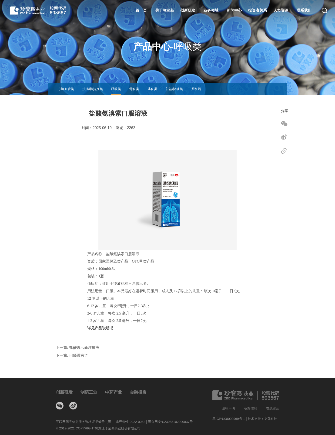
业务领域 (211, 10)
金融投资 (138, 392)
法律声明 (228, 408)
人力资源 (280, 10)
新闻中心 (234, 10)
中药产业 (113, 392)
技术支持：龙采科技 (262, 419)
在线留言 (272, 408)
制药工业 (88, 392)
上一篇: (77, 348)
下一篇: (72, 355)
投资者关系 (257, 10)
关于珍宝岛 (164, 10)
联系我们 (304, 10)
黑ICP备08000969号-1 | (230, 419)
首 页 (141, 10)
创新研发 (187, 10)
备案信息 (250, 408)
